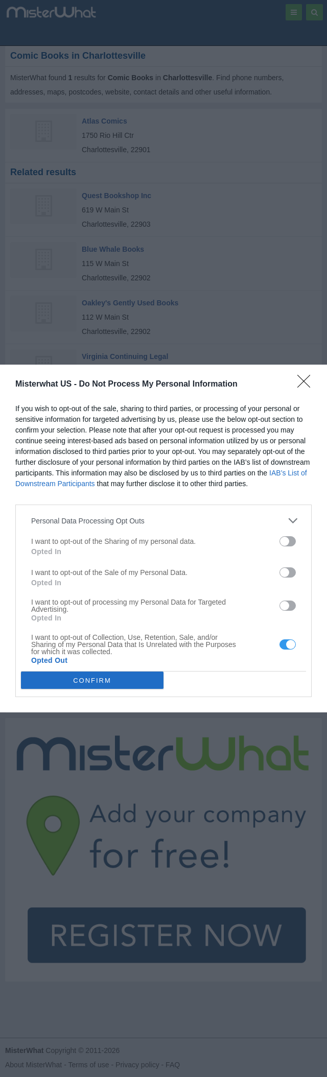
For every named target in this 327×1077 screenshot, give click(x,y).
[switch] (287, 541)
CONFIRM (92, 680)
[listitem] (163, 520)
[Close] (307, 384)
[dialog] (163, 538)
